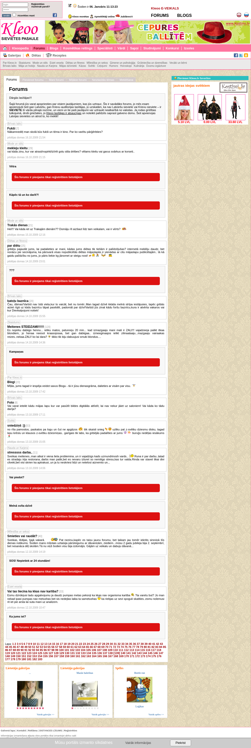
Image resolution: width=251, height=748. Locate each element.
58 (60, 646)
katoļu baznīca (18, 301)
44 (6, 646)
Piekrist (180, 743)
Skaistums (24, 62)
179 (18, 659)
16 (57, 643)
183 (40, 659)
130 (67, 653)
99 (56, 650)
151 (23, 656)
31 (115, 643)
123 (29, 653)
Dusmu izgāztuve (156, 65)
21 (76, 643)
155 (45, 656)
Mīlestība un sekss (97, 62)
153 (34, 656)
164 (94, 656)
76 (129, 646)
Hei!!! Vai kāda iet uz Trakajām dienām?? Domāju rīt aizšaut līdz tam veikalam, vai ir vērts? (67, 229)
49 (25, 646)
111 (121, 650)
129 (61, 653)
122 (23, 653)
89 (18, 650)
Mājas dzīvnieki (68, 65)
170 (126, 656)
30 (111, 643)
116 (148, 650)
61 (72, 646)
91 (25, 650)
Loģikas (139, 706)
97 (48, 650)
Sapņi (134, 48)
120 (13, 653)
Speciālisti (104, 48)
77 (133, 646)
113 (131, 650)
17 (61, 643)
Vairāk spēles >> (156, 714)
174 (148, 656)
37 (138, 643)
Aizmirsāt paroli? (40, 6)
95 (41, 650)
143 (139, 653)
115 (142, 650)
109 (110, 650)
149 (13, 656)
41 (153, 643)
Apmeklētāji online (102, 16)
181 (29, 659)
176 (159, 656)
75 (126, 646)
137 (105, 653)
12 (42, 643)
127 (50, 653)
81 (149, 646)
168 (115, 656)
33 (122, 643)
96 (45, 650)
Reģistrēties (38, 4)
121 (18, 653)
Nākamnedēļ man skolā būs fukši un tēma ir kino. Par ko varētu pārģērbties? (55, 131)
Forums (39, 48)
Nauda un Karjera (47, 65)
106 (93, 650)
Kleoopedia (20, 48)
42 (157, 643)
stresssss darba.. (20, 452)
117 (153, 650)
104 (83, 650)
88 (14, 650)
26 (95, 643)
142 (134, 653)
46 (14, 646)
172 (137, 656)
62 (76, 646)
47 (18, 646)
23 (84, 643)
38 (142, 643)
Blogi (11, 382)
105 (88, 650)
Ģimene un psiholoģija (122, 62)
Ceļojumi (102, 65)
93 (33, 650)
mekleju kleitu (17, 148)
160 (72, 656)
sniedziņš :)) (16, 425)
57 (56, 646)
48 (22, 646)
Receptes (59, 55)
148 (7, 656)
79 (141, 646)
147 (161, 653)
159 (67, 656)
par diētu (13, 245)
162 (83, 656)
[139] (116, 653)
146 (155, 653)
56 (52, 646)
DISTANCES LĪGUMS (50, 730)
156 (50, 656)
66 (91, 646)
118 (158, 650)
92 (29, 650)
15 (53, 643)
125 (40, 653)
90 (22, 650)
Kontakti (21, 730)
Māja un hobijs (26, 65)
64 (83, 646)
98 (52, 650)
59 (64, 646)
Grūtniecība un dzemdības (152, 62)
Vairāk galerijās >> (45, 714)
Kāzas (82, 65)
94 (37, 650)
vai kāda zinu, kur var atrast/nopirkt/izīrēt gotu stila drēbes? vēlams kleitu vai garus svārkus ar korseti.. (71, 151)
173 (143, 656)
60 (68, 646)
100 (61, 650)
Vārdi (121, 48)
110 (115, 650)
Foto (10, 402)
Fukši (11, 128)
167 (110, 656)
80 (145, 646)
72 (114, 646)
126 (45, 653)
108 (104, 650)
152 (29, 656)
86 (6, 650)
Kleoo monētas (78, 16)
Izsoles (189, 48)
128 (56, 653)
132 (78, 653)
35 (130, 643)
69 (102, 646)
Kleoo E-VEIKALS (165, 8)
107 (99, 650)
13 (45, 643)
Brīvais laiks (9, 65)
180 (23, 659)
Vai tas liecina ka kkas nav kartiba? (32, 591)
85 (164, 646)
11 (38, 643)
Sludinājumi (152, 48)
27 (99, 643)
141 (128, 653)
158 (61, 656)
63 (79, 646)
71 (110, 646)
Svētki (91, 65)
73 (118, 646)
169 (121, 656)
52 (37, 646)
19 (68, 643)
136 (99, 653)
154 (40, 656)
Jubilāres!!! (124, 16)
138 (110, 653)
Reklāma (32, 730)
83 (156, 646)
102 (72, 650)
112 (126, 650)
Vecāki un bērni (178, 62)
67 (95, 646)
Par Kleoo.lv (10, 62)
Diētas (36, 55)
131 (72, 653)
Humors (113, 65)
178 (13, 659)
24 (88, 643)
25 (91, 643)
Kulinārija (139, 65)
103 (77, 650)
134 (88, 653)
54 (45, 646)
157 (56, 656)
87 (10, 650)
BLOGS (184, 15)
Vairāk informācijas (138, 743)
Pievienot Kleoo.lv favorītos (192, 78)
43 (161, 643)
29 (107, 643)
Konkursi (172, 48)
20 (72, 643)
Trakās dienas (17, 225)
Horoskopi (126, 65)
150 (18, 656)
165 (99, 656)
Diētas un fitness (75, 62)
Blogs (54, 48)
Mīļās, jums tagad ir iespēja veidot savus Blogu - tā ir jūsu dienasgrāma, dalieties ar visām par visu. (71, 385)
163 (88, 656)
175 (153, 656)
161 (78, 656)
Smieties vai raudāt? (22, 536)
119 (7, 653)
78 (137, 646)
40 (149, 643)
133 (83, 653)
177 (7, 659)
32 (119, 643)
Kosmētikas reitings (77, 48)
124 (34, 653)
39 (146, 643)
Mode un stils (40, 62)
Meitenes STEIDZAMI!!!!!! (25, 327)
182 (34, 659)
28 (103, 643)
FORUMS (160, 15)
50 (29, 646)
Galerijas (14, 55)
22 (80, 643)
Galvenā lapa (8, 730)
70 (106, 646)
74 (122, 646)
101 (67, 650)
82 (152, 646)
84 (160, 646)
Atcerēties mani (26, 15)
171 (132, 656)
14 (49, 643)
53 (41, 646)
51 (33, 646)
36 (134, 643)
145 (150, 653)
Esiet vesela (57, 62)
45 (10, 646)
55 (48, 646)
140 (123, 653)
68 (99, 646)
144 (144, 653)
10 (34, 643)
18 (65, 643)
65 (87, 646)
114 (137, 650)
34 (126, 643)
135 (94, 653)
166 (105, 656)
